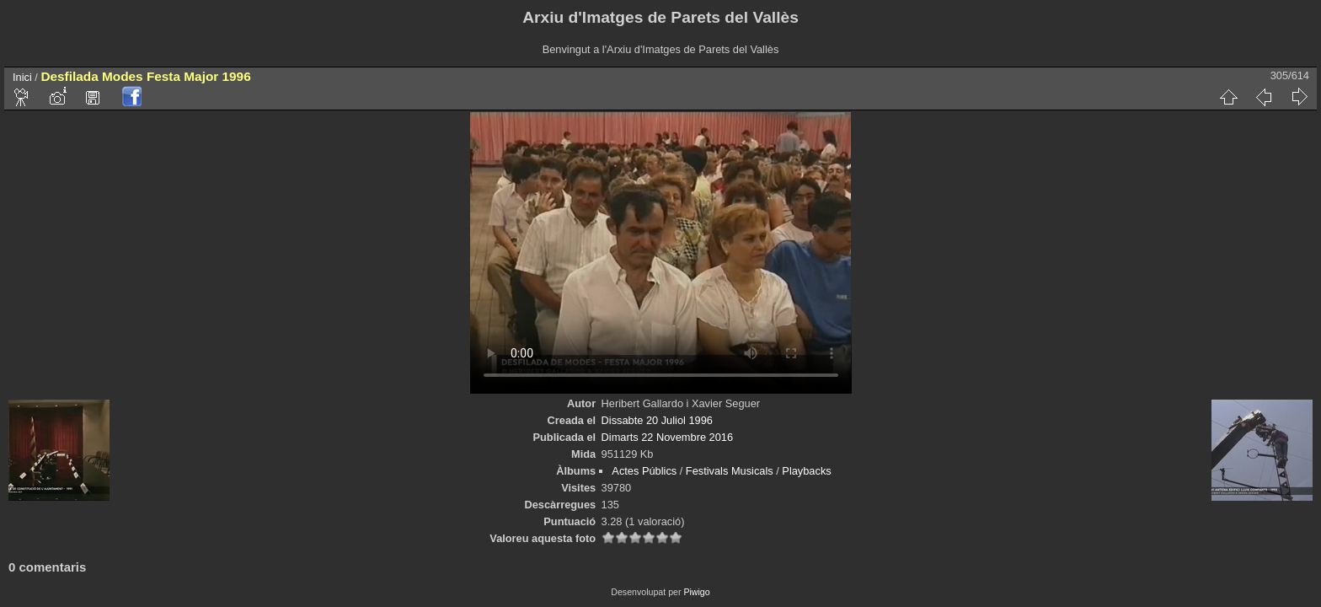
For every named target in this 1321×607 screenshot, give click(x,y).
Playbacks (806, 471)
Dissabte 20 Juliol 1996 (657, 420)
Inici (22, 77)
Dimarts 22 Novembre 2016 (667, 437)
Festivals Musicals (729, 471)
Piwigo (696, 592)
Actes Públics (644, 471)
